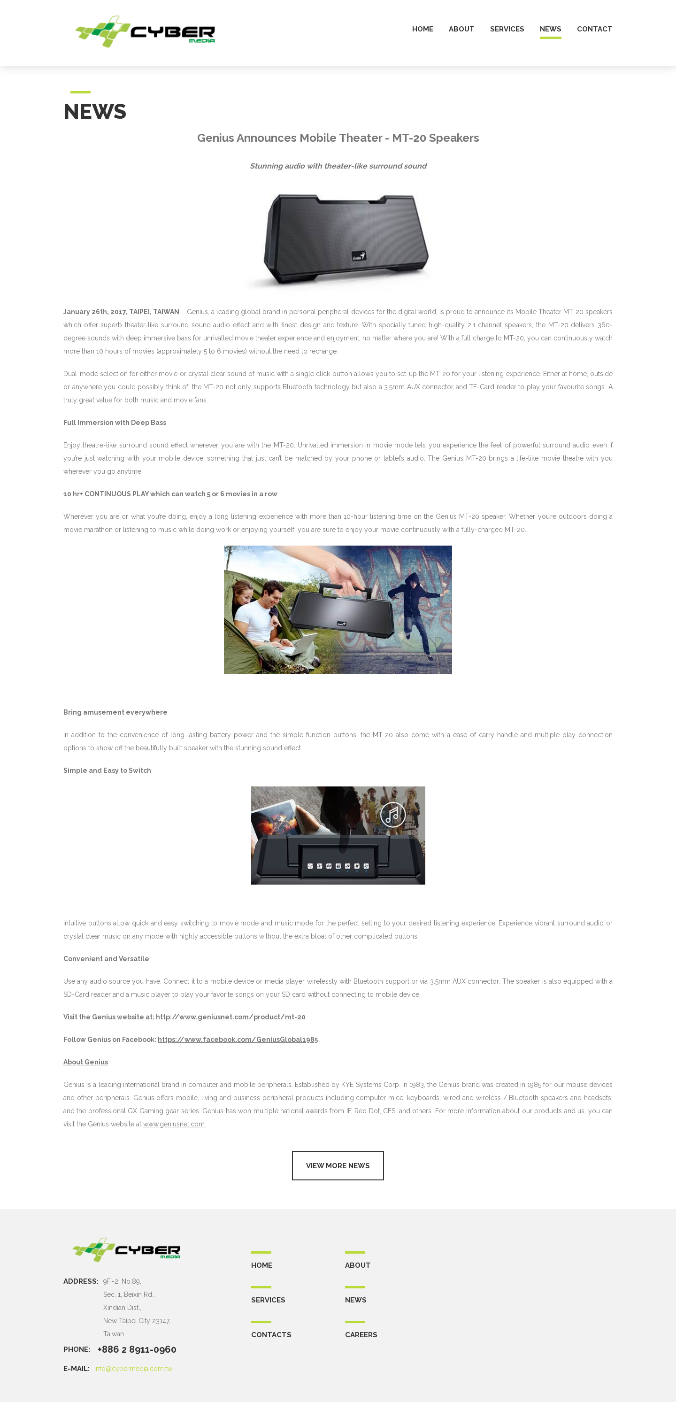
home (422, 29)
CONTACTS (271, 1335)
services (507, 29)
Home (261, 1265)
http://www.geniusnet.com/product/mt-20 (231, 1017)
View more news (338, 1166)
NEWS (356, 1300)
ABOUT (358, 1265)
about (462, 29)
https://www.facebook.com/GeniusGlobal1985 (238, 1039)
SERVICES (268, 1300)
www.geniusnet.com (174, 1124)
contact (595, 29)
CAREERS (361, 1335)
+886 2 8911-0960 (137, 1349)
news (550, 29)
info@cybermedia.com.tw (133, 1368)
